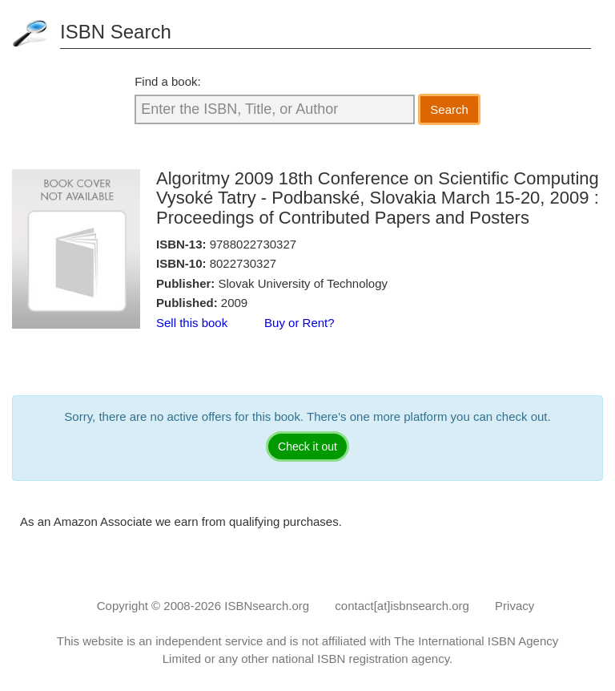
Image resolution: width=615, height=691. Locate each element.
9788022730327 (253, 244)
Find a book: (168, 81)
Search (449, 109)
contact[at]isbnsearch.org (402, 605)
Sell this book (191, 322)
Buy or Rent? (299, 322)
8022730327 (243, 263)
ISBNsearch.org (266, 605)
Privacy (514, 605)
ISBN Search (115, 31)
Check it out (307, 446)
